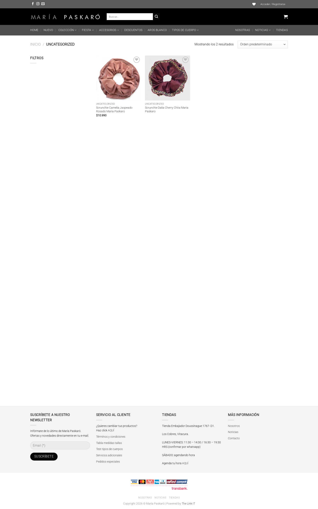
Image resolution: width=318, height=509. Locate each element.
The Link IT (188, 503)
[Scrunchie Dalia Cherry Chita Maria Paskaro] (167, 78)
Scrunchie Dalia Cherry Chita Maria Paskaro (166, 109)
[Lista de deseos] (254, 4)
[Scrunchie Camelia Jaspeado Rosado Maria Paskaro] (118, 78)
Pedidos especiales (108, 461)
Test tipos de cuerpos (109, 449)
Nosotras (242, 30)
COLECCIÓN (67, 30)
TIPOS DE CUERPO (185, 30)
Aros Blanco (157, 30)
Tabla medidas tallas (109, 443)
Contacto (234, 438)
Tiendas (282, 30)
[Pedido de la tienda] (263, 44)
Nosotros (234, 426)
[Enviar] (156, 16)
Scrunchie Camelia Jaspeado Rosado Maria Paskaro (114, 109)
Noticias (263, 30)
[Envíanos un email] (43, 4)
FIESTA (88, 30)
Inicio (35, 44)
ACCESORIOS (109, 30)
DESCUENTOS (133, 30)
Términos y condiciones (110, 436)
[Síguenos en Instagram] (38, 4)
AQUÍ (111, 430)
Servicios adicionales (109, 455)
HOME (34, 30)
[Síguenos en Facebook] (32, 4)
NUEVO (48, 30)
